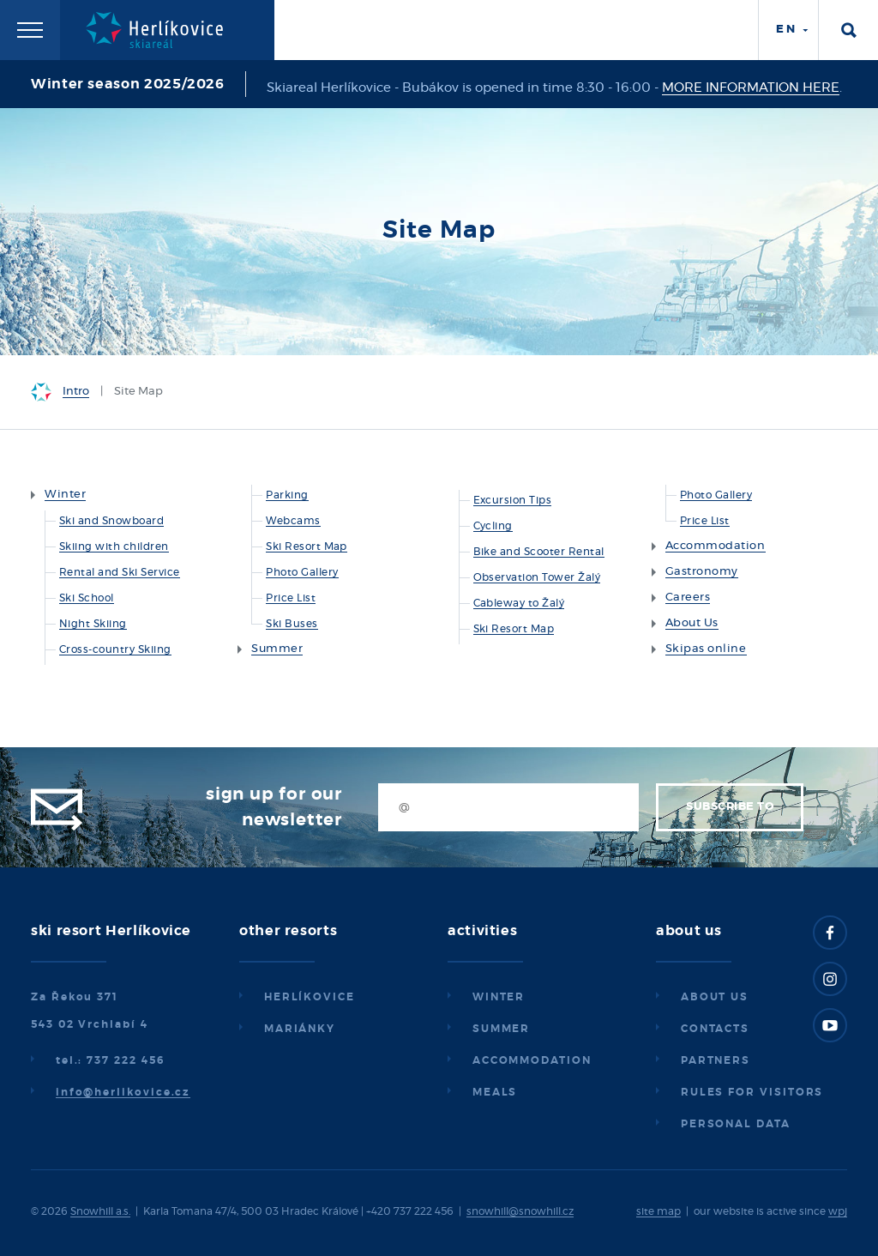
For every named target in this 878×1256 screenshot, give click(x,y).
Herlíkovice (309, 997)
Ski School (86, 598)
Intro (76, 391)
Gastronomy (701, 571)
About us (715, 997)
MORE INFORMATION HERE (750, 88)
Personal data (736, 1124)
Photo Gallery (302, 572)
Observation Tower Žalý (537, 577)
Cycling (493, 526)
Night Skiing (93, 624)
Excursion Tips (512, 500)
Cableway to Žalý (519, 603)
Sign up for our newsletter (274, 807)
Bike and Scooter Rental (538, 551)
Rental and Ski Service (119, 572)
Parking (287, 495)
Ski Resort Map (306, 546)
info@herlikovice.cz (123, 1092)
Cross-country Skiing (115, 649)
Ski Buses (291, 624)
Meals (495, 1092)
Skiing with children (114, 546)
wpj (837, 1211)
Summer (277, 649)
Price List (291, 598)
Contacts (715, 1029)
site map (658, 1211)
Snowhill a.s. (100, 1211)
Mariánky (299, 1029)
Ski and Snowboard (111, 521)
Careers (688, 597)
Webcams (293, 521)
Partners (715, 1060)
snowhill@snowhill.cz (520, 1211)
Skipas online (706, 649)
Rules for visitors (752, 1092)
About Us (692, 623)
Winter (65, 494)
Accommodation (715, 546)
